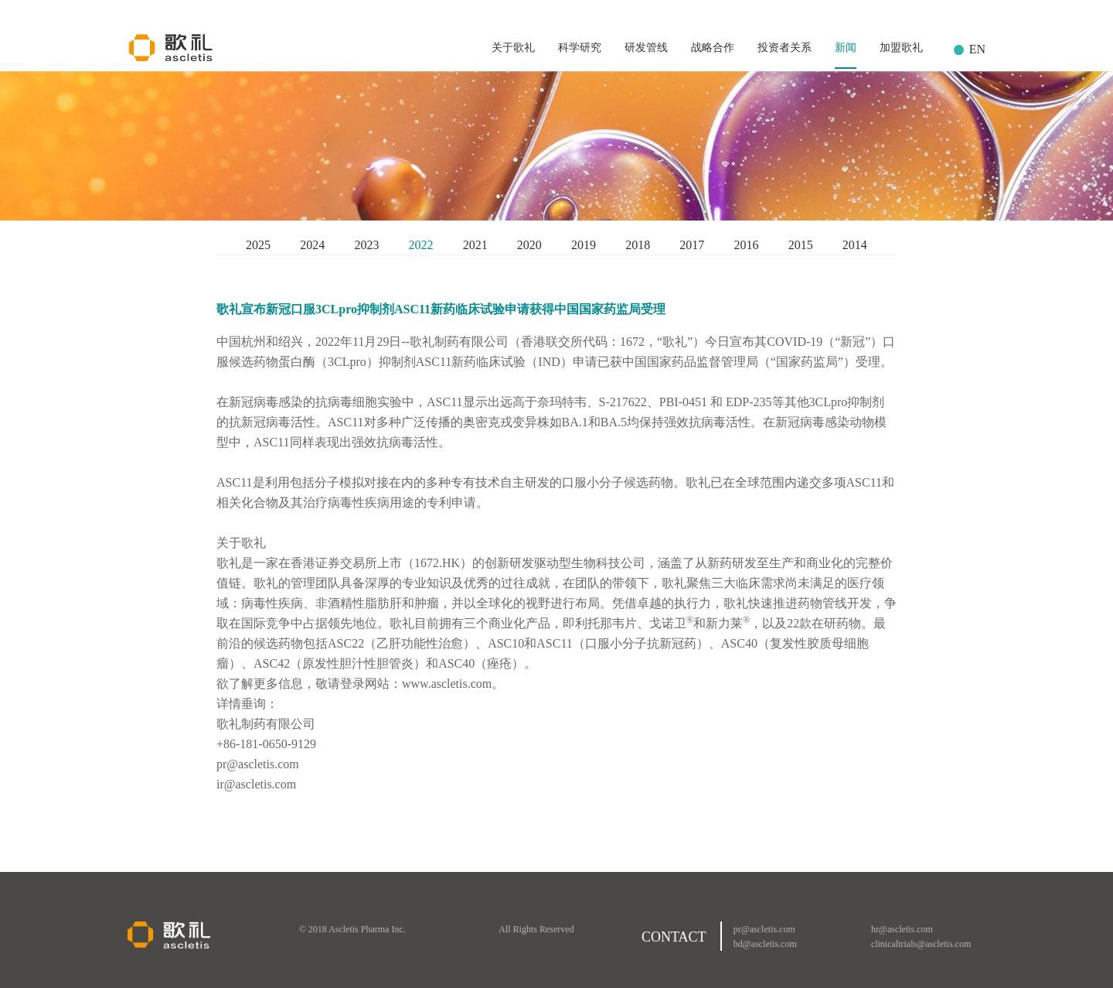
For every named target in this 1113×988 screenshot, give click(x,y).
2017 (691, 244)
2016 (745, 244)
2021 (475, 244)
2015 (800, 244)
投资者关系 (784, 47)
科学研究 (579, 47)
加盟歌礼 (901, 47)
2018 (637, 244)
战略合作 (712, 47)
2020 (529, 244)
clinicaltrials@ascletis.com (921, 943)
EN (977, 49)
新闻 (845, 47)
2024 (312, 244)
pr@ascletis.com (764, 929)
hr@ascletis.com (902, 929)
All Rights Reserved (536, 929)
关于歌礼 (513, 47)
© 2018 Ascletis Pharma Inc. (352, 929)
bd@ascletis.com (765, 943)
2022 (421, 244)
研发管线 (646, 47)
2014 (854, 244)
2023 (366, 244)
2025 (258, 244)
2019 (583, 244)
